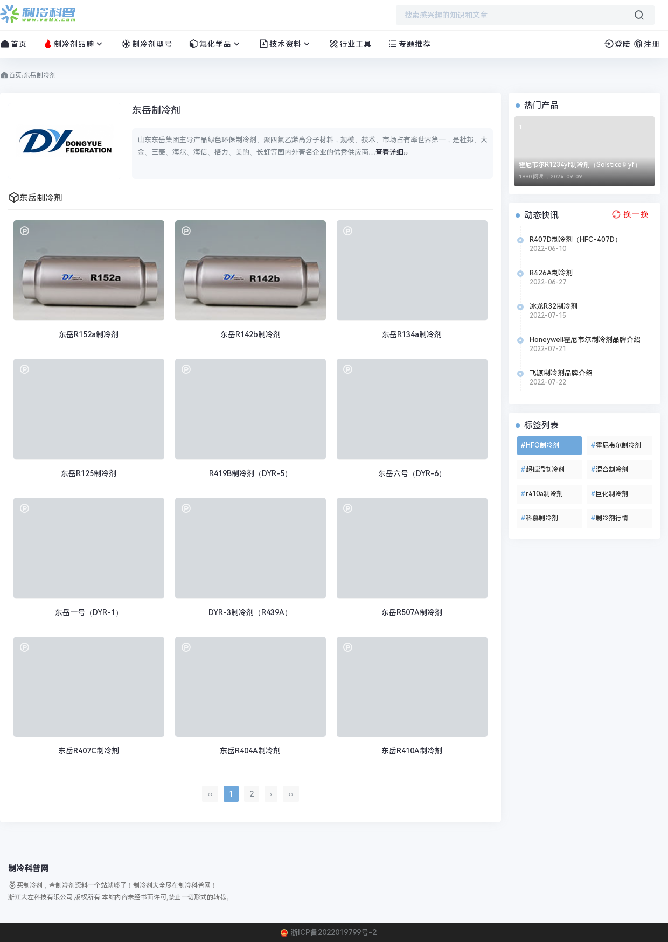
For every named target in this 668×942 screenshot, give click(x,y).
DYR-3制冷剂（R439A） (250, 612)
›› (290, 794)
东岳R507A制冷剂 (411, 612)
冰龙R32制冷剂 (553, 306)
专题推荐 (409, 44)
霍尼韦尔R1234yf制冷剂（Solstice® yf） (580, 165)
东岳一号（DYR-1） (89, 612)
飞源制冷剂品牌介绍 (561, 373)
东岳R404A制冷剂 (250, 750)
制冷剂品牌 (74, 44)
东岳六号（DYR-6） (412, 473)
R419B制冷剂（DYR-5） (250, 473)
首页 (13, 44)
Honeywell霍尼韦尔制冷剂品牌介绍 (585, 340)
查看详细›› (391, 152)
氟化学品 (215, 44)
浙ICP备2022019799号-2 (333, 932)
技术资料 (285, 44)
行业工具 (350, 44)
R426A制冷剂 (551, 273)
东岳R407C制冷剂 (88, 750)
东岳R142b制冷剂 (250, 334)
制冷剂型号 (146, 44)
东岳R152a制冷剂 (89, 334)
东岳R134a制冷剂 (412, 334)
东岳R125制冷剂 (88, 473)
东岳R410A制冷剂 (411, 750)
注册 (646, 44)
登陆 (617, 44)
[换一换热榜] (629, 214)
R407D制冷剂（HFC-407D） (576, 239)
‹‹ (209, 794)
